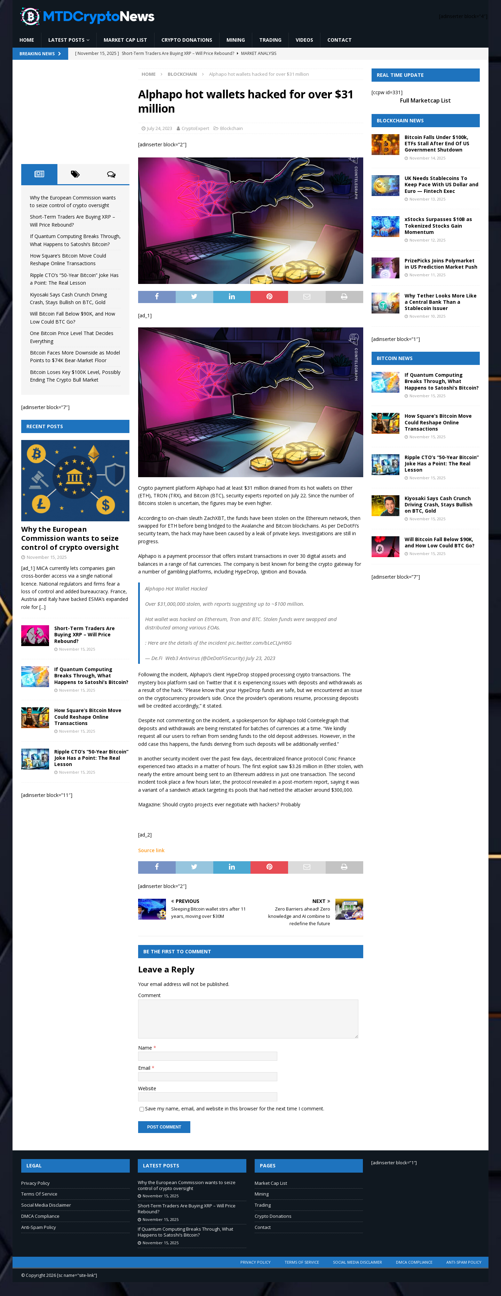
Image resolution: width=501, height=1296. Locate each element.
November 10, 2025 (427, 316)
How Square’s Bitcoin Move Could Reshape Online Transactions (87, 716)
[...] (42, 607)
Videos (304, 39)
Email (145, 1068)
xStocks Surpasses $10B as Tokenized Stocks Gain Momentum (438, 225)
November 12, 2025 (427, 240)
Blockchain (231, 128)
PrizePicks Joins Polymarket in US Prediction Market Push (441, 263)
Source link (151, 850)
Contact (339, 39)
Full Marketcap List (425, 100)
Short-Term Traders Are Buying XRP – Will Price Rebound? (84, 634)
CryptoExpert (195, 128)
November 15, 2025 (47, 557)
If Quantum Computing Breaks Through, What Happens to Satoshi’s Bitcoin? (91, 675)
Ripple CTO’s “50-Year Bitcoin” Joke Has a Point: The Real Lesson (91, 757)
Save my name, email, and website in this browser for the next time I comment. (234, 1108)
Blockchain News (400, 120)
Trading (270, 39)
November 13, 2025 (427, 199)
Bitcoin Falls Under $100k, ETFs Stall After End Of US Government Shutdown (437, 143)
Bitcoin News (395, 358)
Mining (235, 39)
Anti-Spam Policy (38, 1227)
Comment (149, 995)
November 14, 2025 (427, 158)
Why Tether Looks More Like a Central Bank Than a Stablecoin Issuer (441, 301)
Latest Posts (66, 39)
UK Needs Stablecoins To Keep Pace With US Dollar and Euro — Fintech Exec (441, 184)
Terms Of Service (39, 1194)
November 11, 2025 (427, 274)
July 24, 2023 (159, 128)
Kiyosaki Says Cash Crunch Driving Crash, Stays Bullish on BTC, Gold (438, 504)
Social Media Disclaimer (46, 1205)
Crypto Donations (186, 39)
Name (145, 1047)
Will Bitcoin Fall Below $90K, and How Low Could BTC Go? (440, 542)
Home (26, 39)
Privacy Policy (35, 1183)
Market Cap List (125, 39)
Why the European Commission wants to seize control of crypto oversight (70, 538)
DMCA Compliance (40, 1216)
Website (147, 1088)
